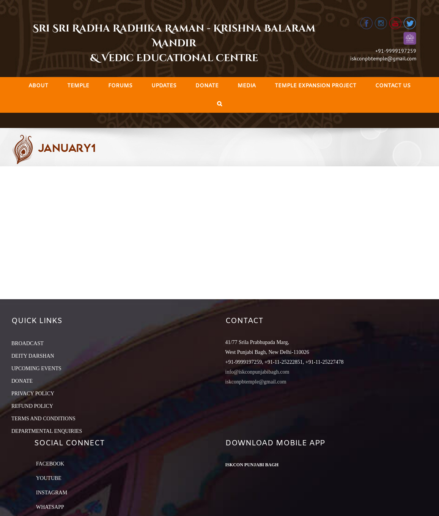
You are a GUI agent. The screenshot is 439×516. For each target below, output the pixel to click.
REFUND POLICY (32, 406)
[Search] (219, 104)
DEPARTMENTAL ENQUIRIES (46, 431)
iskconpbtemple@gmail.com (383, 58)
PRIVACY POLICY (32, 393)
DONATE (22, 381)
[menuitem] (38, 86)
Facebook (50, 464)
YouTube (48, 478)
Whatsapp (50, 507)
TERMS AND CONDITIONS (43, 418)
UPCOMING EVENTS (36, 368)
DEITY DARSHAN (32, 356)
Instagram (51, 492)
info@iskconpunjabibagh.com (257, 372)
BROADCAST (27, 343)
